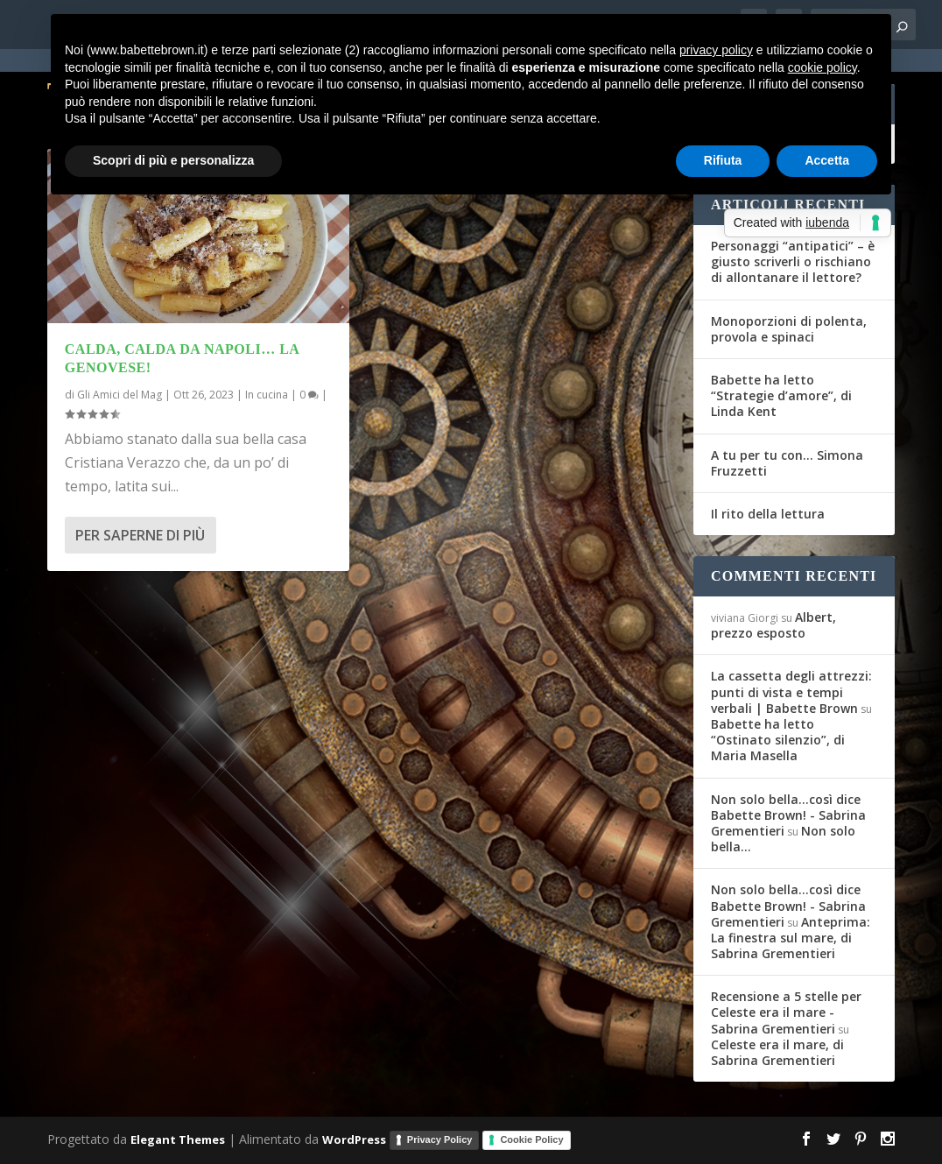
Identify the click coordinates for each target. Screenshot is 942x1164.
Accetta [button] (827, 160)
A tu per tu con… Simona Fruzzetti (787, 463)
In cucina (266, 394)
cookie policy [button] (822, 67)
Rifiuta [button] (723, 160)
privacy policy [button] (716, 50)
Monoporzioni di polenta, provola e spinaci (789, 329)
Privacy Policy (440, 1139)
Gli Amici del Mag (119, 394)
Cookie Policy (531, 1139)
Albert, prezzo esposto (773, 625)
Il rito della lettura (768, 513)
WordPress (354, 1139)
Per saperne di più (140, 535)
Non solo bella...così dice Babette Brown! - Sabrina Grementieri (788, 815)
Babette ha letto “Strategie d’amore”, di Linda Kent (781, 395)
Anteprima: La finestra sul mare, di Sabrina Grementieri (790, 938)
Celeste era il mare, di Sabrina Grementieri (777, 1052)
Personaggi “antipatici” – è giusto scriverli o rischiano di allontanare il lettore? (793, 261)
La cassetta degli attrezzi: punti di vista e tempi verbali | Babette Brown (791, 691)
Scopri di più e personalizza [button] (173, 160)
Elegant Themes (177, 1139)
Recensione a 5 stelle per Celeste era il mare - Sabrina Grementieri (786, 1012)
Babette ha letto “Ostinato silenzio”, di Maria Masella (778, 740)
